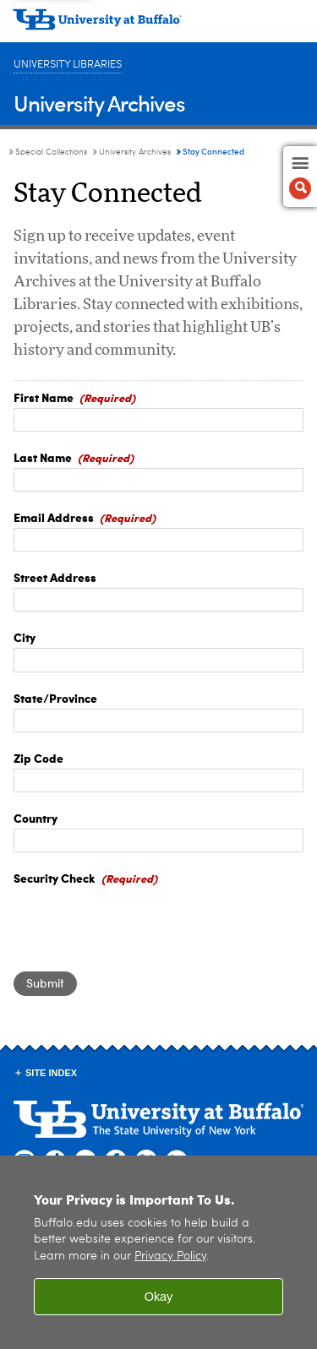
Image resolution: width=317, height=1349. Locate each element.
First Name (44, 397)
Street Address (55, 576)
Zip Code (38, 757)
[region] (158, 1252)
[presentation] (142, 922)
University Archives (99, 102)
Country (35, 817)
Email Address (54, 517)
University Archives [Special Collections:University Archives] (135, 152)
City (25, 636)
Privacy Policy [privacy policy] (170, 1256)
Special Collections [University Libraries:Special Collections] (51, 152)
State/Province (55, 697)
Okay (159, 1296)
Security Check (55, 877)
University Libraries (68, 64)
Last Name (43, 457)
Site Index (51, 1073)
